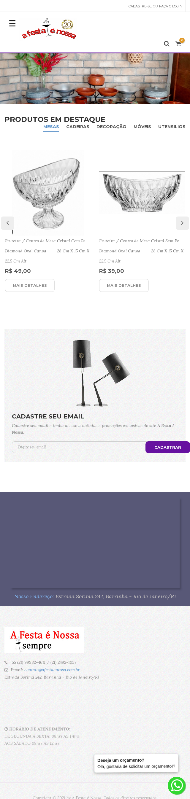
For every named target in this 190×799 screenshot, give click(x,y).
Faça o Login (170, 6)
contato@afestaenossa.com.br (52, 669)
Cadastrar (167, 447)
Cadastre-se (140, 6)
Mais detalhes (30, 285)
